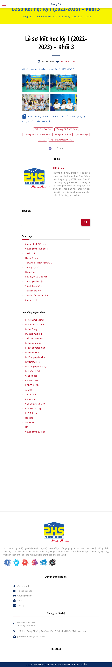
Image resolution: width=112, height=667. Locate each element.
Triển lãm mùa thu (34, 338)
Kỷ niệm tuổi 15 (32, 361)
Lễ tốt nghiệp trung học (36, 366)
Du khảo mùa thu (33, 333)
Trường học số (32, 267)
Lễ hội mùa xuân (33, 343)
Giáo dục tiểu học (43, 129)
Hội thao (29, 417)
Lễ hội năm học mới (34, 319)
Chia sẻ (60, 148)
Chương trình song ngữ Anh (37, 134)
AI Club (28, 389)
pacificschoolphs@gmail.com (31, 636)
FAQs (19, 600)
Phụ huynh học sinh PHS (61, 139)
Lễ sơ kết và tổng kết (35, 347)
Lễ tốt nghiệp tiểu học (35, 357)
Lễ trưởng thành (33, 371)
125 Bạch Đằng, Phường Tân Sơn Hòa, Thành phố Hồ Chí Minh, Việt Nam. (52, 631)
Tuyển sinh (30, 253)
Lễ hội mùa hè (32, 352)
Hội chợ (28, 427)
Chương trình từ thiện (35, 431)
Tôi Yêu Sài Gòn (24, 590)
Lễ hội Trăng (31, 329)
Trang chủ (26, 16)
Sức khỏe (29, 422)
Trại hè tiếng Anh (33, 290)
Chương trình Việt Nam (66, 129)
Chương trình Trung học (36, 248)
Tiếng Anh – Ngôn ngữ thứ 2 (38, 262)
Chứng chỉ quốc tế (62, 134)
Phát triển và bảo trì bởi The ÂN (72, 664)
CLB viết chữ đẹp (33, 408)
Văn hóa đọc (31, 375)
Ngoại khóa (30, 272)
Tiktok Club (30, 394)
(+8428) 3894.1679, (26, 622)
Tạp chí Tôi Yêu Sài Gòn (36, 295)
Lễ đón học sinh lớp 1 (35, 324)
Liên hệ (20, 605)
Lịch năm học (82, 134)
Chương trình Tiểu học (35, 244)
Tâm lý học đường (33, 286)
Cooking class (31, 380)
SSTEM (42, 139)
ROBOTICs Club (32, 385)
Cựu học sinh (31, 300)
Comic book (31, 399)
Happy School (31, 258)
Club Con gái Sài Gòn (35, 403)
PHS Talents (31, 413)
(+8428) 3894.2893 (26, 625)
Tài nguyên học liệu (34, 281)
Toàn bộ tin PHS (43, 16)
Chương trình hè (25, 595)
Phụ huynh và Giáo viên (36, 276)
